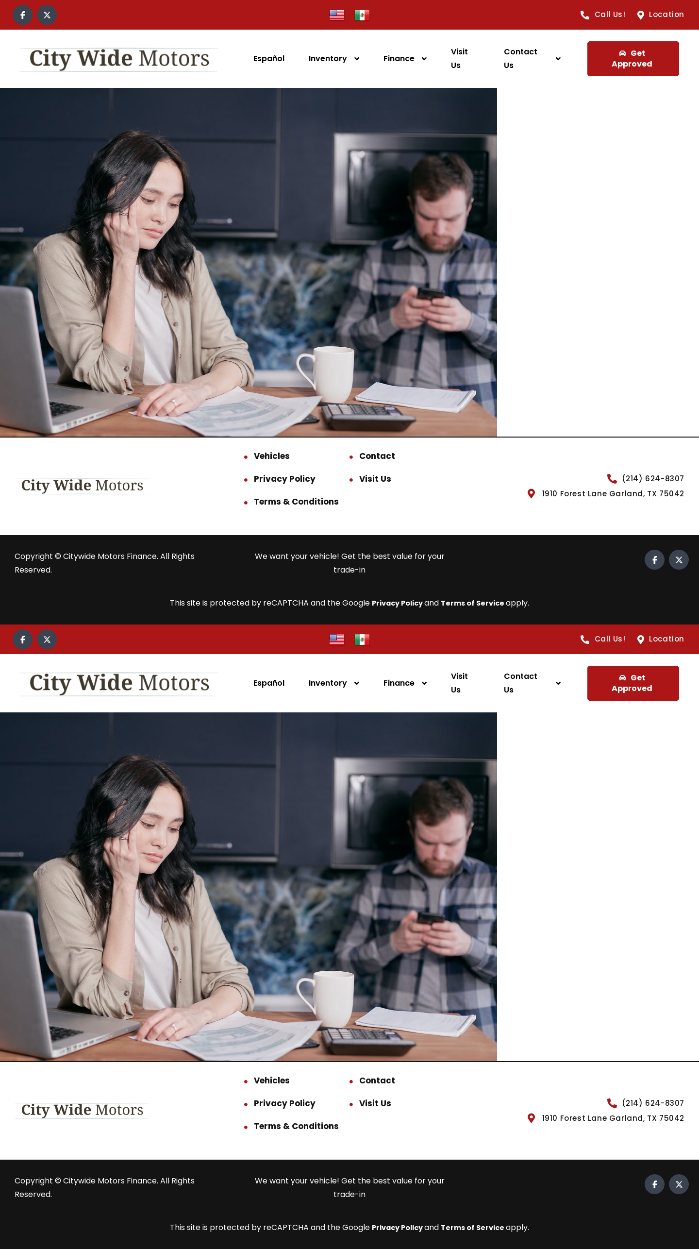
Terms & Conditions (296, 501)
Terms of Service (476, 602)
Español (268, 58)
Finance (399, 58)
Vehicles (272, 456)
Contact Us (520, 58)
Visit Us (459, 58)
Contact (377, 456)
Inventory (328, 58)
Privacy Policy (285, 479)
